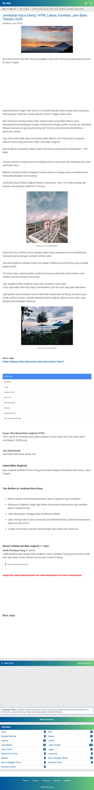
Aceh (3, 732)
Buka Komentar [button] (47, 719)
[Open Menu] (86, 3)
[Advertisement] (47, 88)
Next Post (8, 663)
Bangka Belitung (8, 736)
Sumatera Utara (8, 767)
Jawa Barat (6, 745)
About (25, 781)
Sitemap (56, 781)
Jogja (50, 749)
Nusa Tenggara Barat (58, 758)
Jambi (51, 740)
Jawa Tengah (54, 745)
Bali (50, 732)
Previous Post (83, 663)
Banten (51, 736)
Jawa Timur (6, 749)
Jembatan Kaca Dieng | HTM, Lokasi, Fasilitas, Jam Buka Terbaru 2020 (45, 17)
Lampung (52, 753)
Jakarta (4, 740)
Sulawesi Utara (55, 762)
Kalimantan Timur (9, 753)
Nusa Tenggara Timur (11, 762)
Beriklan (67, 781)
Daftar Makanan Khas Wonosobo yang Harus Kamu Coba (32, 361)
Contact (35, 781)
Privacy (46, 781)
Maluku (4, 758)
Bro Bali (7, 3)
